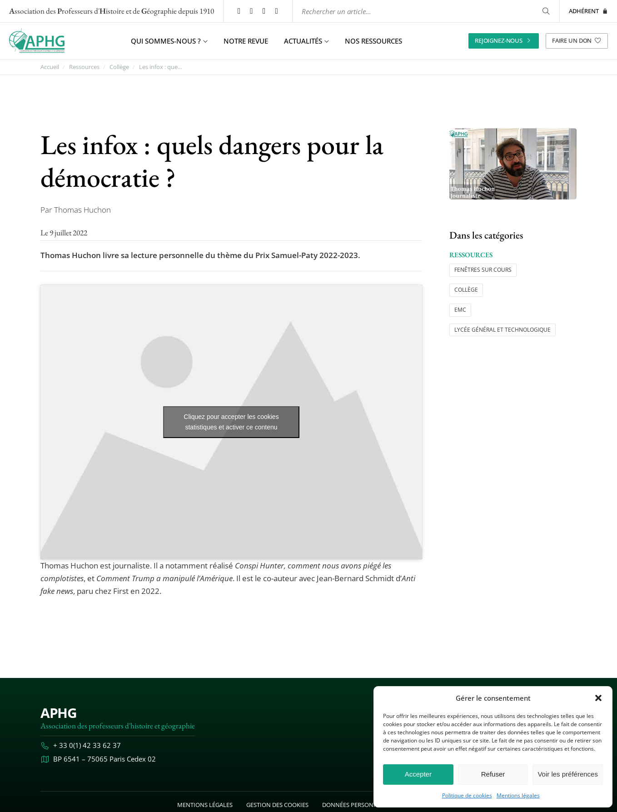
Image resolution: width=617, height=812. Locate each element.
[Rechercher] (545, 11)
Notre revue (246, 40)
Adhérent (588, 11)
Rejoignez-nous (503, 40)
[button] (598, 697)
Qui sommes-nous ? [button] (169, 40)
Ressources (84, 67)
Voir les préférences (567, 774)
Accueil (49, 67)
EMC (460, 310)
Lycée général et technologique (502, 330)
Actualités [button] (306, 40)
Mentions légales (518, 795)
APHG (58, 712)
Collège (119, 67)
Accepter (418, 774)
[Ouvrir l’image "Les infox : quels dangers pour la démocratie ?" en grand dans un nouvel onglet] (513, 163)
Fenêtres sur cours (483, 270)
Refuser (493, 774)
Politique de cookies (467, 795)
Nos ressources (373, 40)
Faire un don (577, 40)
